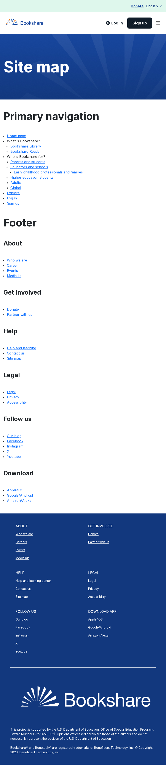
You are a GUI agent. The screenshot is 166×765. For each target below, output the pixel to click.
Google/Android (20, 495)
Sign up (13, 203)
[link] (114, 23)
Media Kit (22, 558)
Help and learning (21, 348)
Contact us (16, 353)
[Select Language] (154, 6)
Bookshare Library (25, 146)
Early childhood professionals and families (48, 172)
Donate (137, 6)
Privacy (13, 397)
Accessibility (17, 402)
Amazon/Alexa (19, 500)
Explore (13, 193)
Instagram (15, 446)
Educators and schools (29, 167)
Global (15, 188)
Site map (14, 358)
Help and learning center (33, 580)
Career (12, 265)
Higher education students (31, 177)
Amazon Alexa (98, 635)
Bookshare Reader (25, 151)
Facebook (15, 441)
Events (12, 270)
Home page (16, 136)
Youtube (14, 456)
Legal (11, 392)
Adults (15, 182)
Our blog (14, 436)
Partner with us (19, 314)
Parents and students (27, 162)
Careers (21, 542)
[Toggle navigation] (158, 23)
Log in (12, 198)
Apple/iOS (15, 490)
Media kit (14, 276)
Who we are (17, 260)
